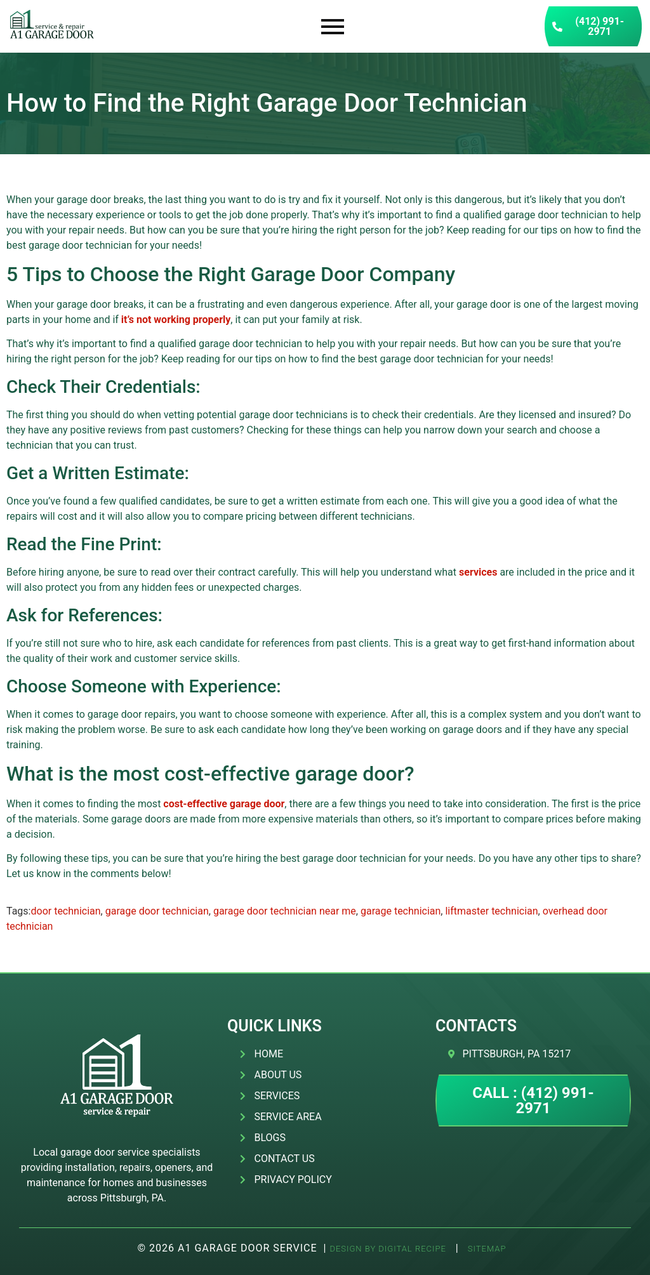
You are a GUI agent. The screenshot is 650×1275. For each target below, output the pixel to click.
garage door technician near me (284, 911)
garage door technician (157, 911)
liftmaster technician (491, 911)
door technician (65, 911)
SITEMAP (486, 1248)
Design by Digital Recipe (387, 1248)
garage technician (401, 911)
